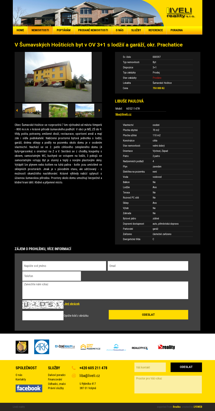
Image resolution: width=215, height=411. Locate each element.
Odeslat (186, 367)
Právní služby (56, 388)
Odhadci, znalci (57, 384)
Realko (177, 406)
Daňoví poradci (56, 375)
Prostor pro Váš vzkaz (168, 384)
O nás (19, 375)
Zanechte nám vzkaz (105, 290)
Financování (55, 379)
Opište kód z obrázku (76, 315)
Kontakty (21, 379)
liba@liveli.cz (123, 114)
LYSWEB (198, 406)
